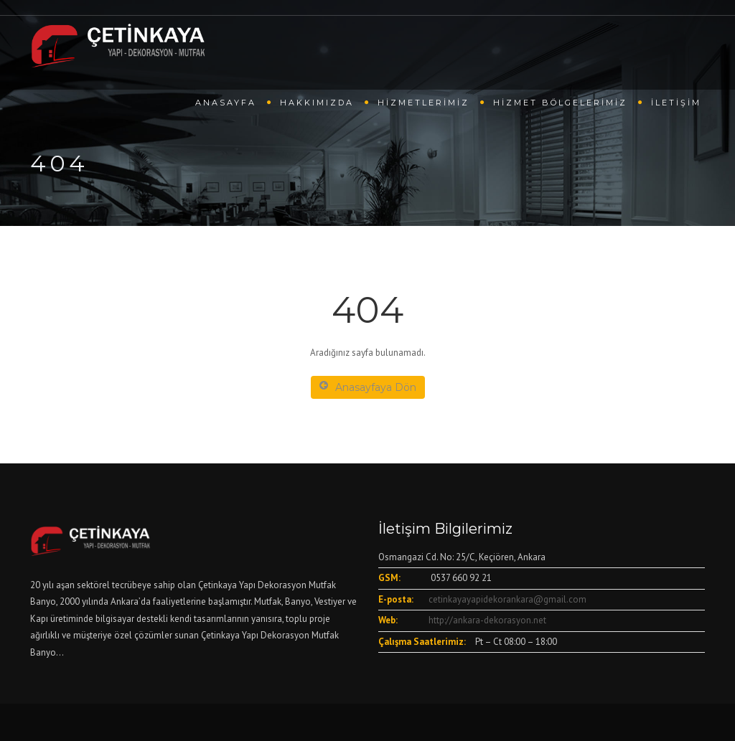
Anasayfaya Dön (367, 387)
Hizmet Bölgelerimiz (560, 103)
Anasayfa (225, 103)
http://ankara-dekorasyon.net (487, 620)
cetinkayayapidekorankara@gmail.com (507, 599)
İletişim (676, 103)
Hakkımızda (317, 103)
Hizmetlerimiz (423, 103)
